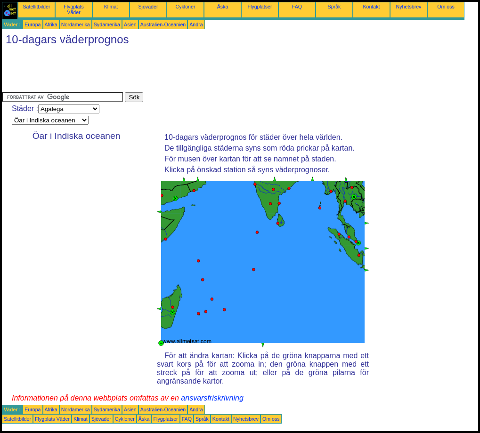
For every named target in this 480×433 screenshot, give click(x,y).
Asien (130, 24)
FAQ (297, 6)
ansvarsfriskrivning (212, 398)
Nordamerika (75, 24)
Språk (334, 6)
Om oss (446, 6)
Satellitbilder (36, 6)
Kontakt (371, 6)
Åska (222, 6)
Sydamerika (107, 24)
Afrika (51, 24)
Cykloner (185, 6)
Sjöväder (148, 6)
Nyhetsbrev (409, 6)
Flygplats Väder (74, 9)
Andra (196, 24)
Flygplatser (259, 6)
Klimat (111, 6)
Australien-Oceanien (163, 24)
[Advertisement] (173, 71)
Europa (32, 24)
